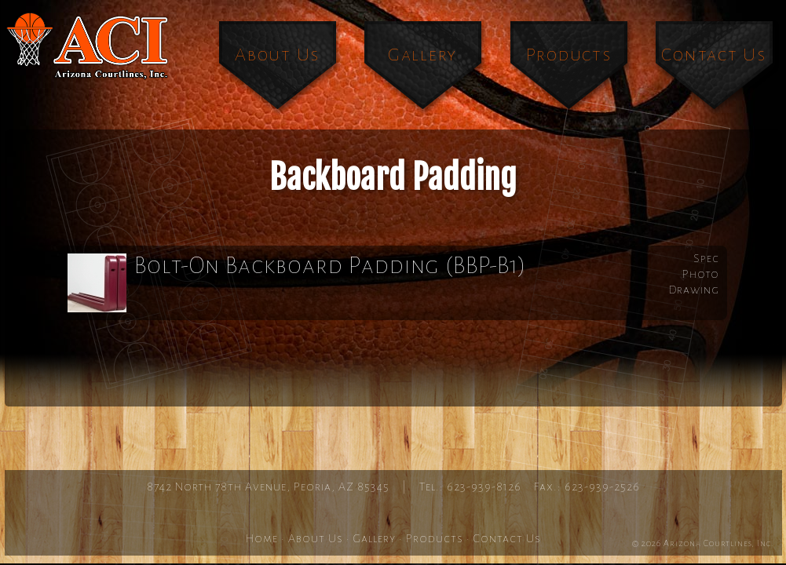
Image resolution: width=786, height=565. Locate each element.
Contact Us (713, 54)
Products (569, 54)
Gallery (422, 54)
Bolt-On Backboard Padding (297, 282)
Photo (700, 274)
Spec (706, 258)
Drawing (694, 289)
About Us (277, 54)
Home (262, 538)
